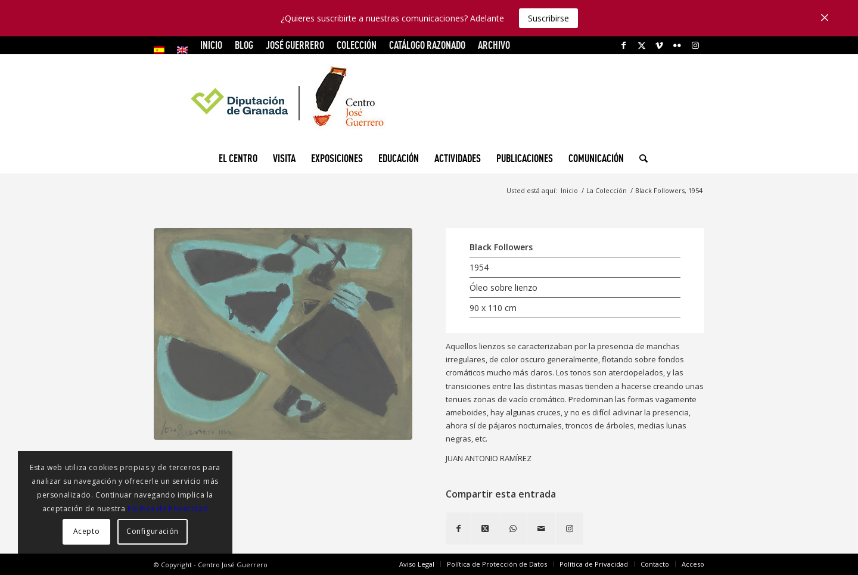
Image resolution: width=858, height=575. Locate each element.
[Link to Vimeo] (659, 45)
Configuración (152, 531)
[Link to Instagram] (695, 45)
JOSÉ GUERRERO (295, 45)
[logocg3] (429, 99)
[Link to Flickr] (677, 45)
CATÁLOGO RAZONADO (427, 45)
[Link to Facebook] (623, 45)
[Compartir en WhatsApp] (513, 528)
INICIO (211, 45)
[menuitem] (162, 50)
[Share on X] (485, 528)
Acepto (86, 531)
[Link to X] (641, 45)
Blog (244, 45)
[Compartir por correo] (541, 528)
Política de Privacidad (168, 508)
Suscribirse (548, 18)
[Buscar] (640, 158)
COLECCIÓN (357, 45)
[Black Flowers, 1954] (283, 334)
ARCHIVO (494, 45)
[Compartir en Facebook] (458, 528)
